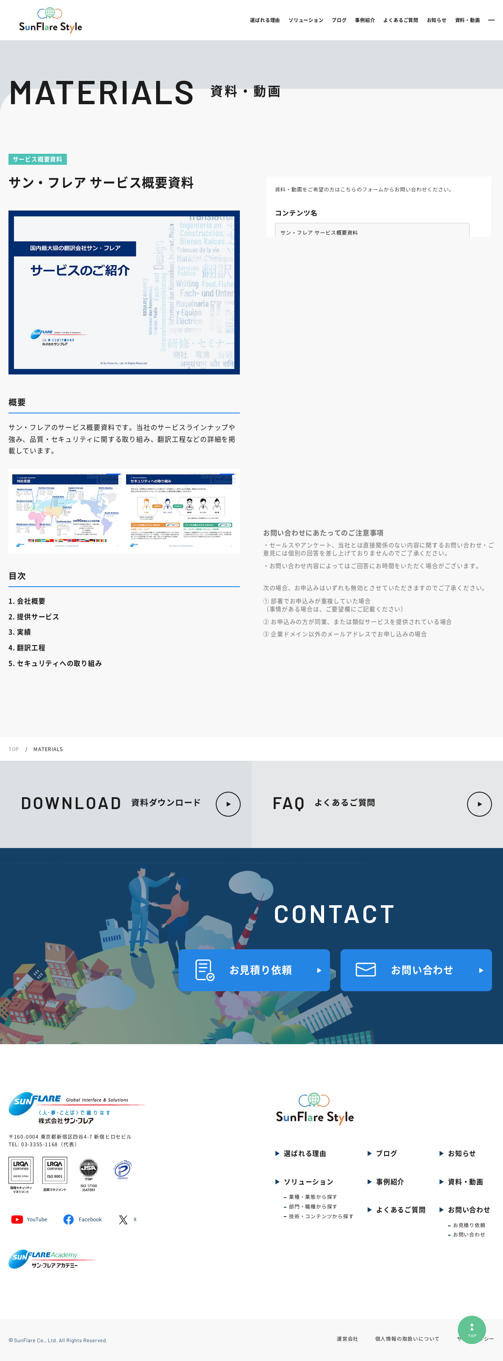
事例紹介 (311, 20)
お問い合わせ (464, 19)
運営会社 (347, 1338)
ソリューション (251, 20)
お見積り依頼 (469, 1225)
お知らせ (382, 20)
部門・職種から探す (313, 1206)
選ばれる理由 (211, 20)
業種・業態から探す (313, 1197)
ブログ (285, 20)
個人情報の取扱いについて (407, 1338)
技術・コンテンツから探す (321, 1216)
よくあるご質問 (346, 20)
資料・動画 (413, 20)
